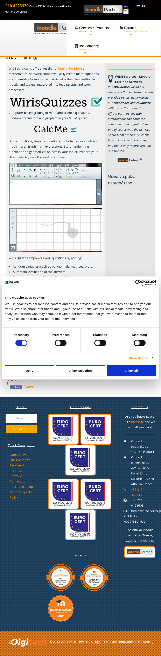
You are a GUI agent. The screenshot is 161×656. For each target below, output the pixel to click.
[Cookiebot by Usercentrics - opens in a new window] (138, 283)
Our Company (20, 460)
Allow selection (80, 370)
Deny (29, 370)
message (138, 422)
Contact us (17, 481)
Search (21, 429)
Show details (138, 358)
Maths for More (70, 68)
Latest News (18, 454)
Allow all (131, 370)
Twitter (29, 386)
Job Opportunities (22, 487)
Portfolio (16, 476)
